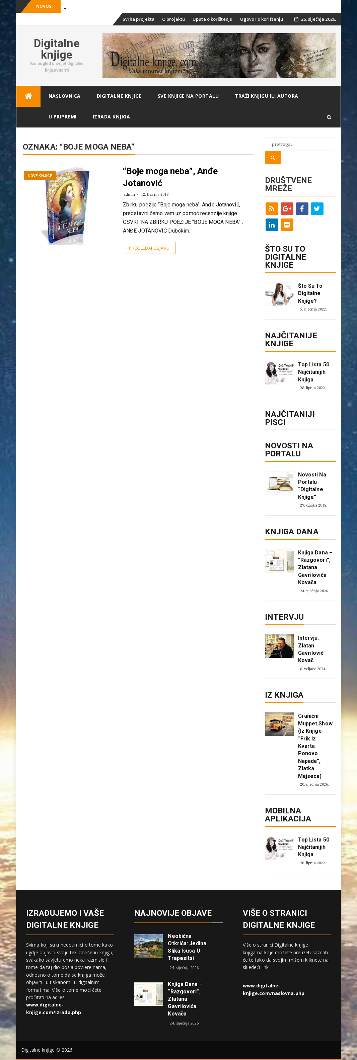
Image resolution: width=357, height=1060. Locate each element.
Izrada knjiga (111, 116)
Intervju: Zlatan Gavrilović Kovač (311, 649)
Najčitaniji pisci (290, 418)
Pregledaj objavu (149, 248)
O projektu (173, 19)
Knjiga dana (291, 531)
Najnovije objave (173, 913)
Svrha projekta (138, 19)
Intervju (284, 617)
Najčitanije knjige (291, 339)
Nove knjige (40, 176)
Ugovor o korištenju (261, 19)
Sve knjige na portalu (188, 96)
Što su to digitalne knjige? (310, 293)
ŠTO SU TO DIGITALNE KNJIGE (285, 257)
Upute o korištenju (212, 19)
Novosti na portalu (289, 449)
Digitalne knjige (57, 48)
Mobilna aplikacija (288, 814)
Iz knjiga (284, 695)
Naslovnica (65, 96)
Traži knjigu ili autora (266, 96)
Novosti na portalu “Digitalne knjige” (312, 485)
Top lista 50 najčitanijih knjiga (313, 372)
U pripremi (63, 116)
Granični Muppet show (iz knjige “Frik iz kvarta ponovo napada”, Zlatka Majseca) (315, 746)
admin (129, 194)
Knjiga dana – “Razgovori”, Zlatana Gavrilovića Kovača (315, 567)
